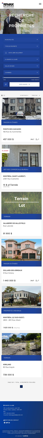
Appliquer (24, 84)
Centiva (25, 435)
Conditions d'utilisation (14, 433)
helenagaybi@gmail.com (16, 415)
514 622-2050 (10, 413)
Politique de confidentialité (32, 432)
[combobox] (21, 39)
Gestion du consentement (28, 433)
